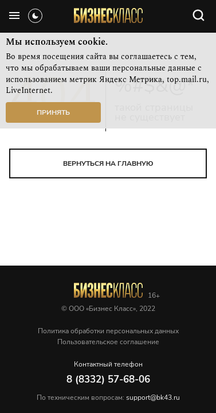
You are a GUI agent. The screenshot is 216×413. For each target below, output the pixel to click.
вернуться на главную (108, 163)
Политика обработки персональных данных (108, 331)
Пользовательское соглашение (108, 341)
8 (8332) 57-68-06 (108, 379)
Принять (53, 112)
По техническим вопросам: (108, 397)
